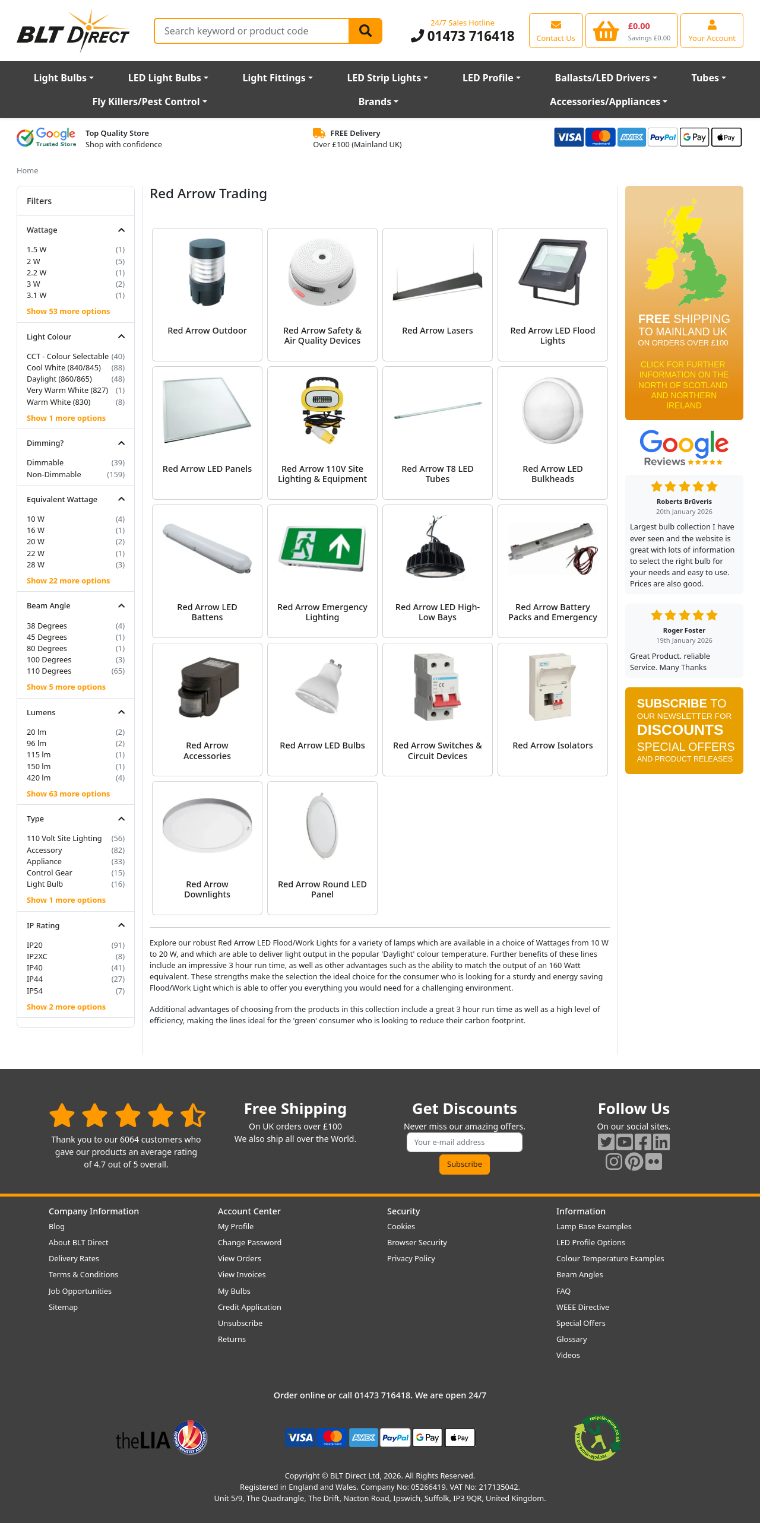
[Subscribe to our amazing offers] (465, 1142)
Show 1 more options (66, 418)
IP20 (35, 945)
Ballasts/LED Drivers (602, 77)
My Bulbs (234, 1291)
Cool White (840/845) (64, 367)
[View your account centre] (711, 30)
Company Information (94, 1211)
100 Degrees (49, 659)
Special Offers (581, 1323)
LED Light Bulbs (164, 77)
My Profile (236, 1226)
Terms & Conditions (83, 1274)
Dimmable (45, 462)
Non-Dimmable (54, 474)
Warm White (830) (58, 401)
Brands (375, 101)
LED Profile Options (590, 1242)
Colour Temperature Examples (610, 1258)
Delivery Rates (74, 1258)
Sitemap (63, 1307)
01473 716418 (463, 36)
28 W (36, 564)
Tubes (706, 77)
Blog (57, 1226)
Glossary (571, 1339)
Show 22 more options (68, 580)
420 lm (39, 777)
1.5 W (36, 249)
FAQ (563, 1291)
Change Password (249, 1242)
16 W (36, 530)
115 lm (39, 754)
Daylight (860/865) (59, 378)
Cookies (401, 1226)
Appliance (44, 861)
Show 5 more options (66, 686)
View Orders (239, 1258)
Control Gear (49, 872)
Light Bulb (45, 883)
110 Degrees (49, 670)
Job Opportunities (80, 1291)
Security (403, 1211)
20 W (36, 541)
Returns (232, 1339)
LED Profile (488, 77)
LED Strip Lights (384, 77)
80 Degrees (47, 648)
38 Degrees (47, 625)
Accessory (44, 850)
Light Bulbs (60, 77)
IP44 (35, 978)
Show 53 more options (68, 311)
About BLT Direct (79, 1242)
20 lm (36, 731)
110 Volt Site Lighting (64, 838)
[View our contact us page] (556, 30)
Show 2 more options (66, 1006)
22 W (36, 553)
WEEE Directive (582, 1307)
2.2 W (36, 272)
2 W (33, 261)
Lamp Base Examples (594, 1226)
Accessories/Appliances (605, 101)
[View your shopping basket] (632, 30)
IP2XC (37, 956)
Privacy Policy (411, 1258)
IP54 (35, 990)
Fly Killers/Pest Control (146, 101)
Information (581, 1211)
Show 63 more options (68, 793)
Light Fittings (274, 77)
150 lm (39, 766)
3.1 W (36, 295)
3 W (33, 283)
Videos (568, 1355)
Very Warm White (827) (67, 390)
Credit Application (249, 1307)
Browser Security (417, 1242)
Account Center (249, 1211)
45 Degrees (47, 637)
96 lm (36, 743)
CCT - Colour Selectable (68, 356)
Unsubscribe (240, 1323)
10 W (36, 518)
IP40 (35, 967)
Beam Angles (579, 1274)
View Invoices (242, 1274)
